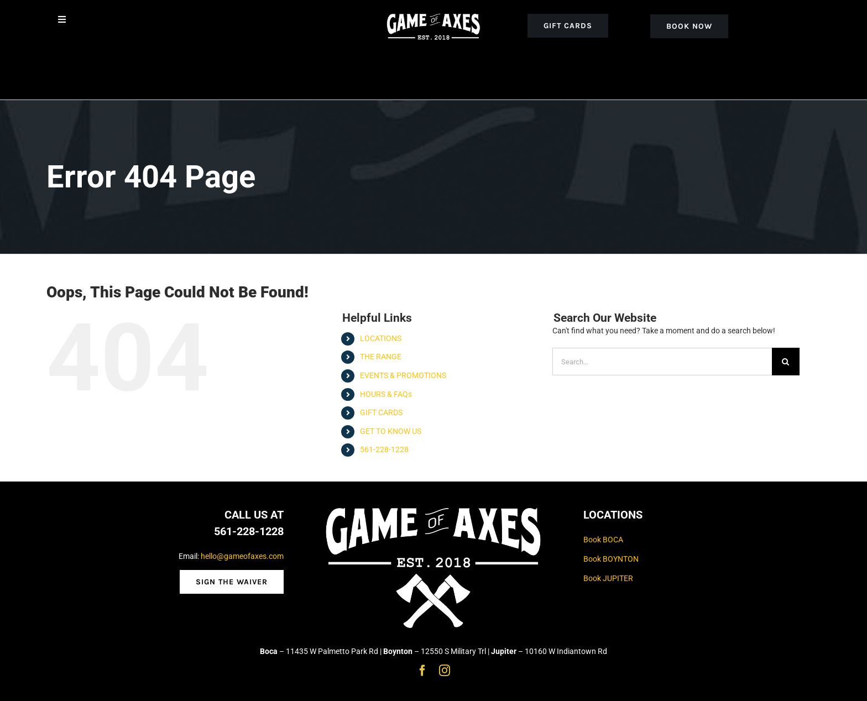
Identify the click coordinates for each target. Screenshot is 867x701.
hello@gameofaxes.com (242, 556)
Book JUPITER (608, 578)
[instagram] (444, 670)
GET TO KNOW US (390, 431)
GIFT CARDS (381, 412)
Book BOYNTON (611, 558)
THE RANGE (380, 356)
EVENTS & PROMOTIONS (403, 375)
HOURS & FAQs (386, 394)
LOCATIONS (380, 338)
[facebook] (422, 670)
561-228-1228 (384, 449)
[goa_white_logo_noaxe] (433, 12)
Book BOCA (603, 539)
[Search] (786, 361)
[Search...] (662, 361)
